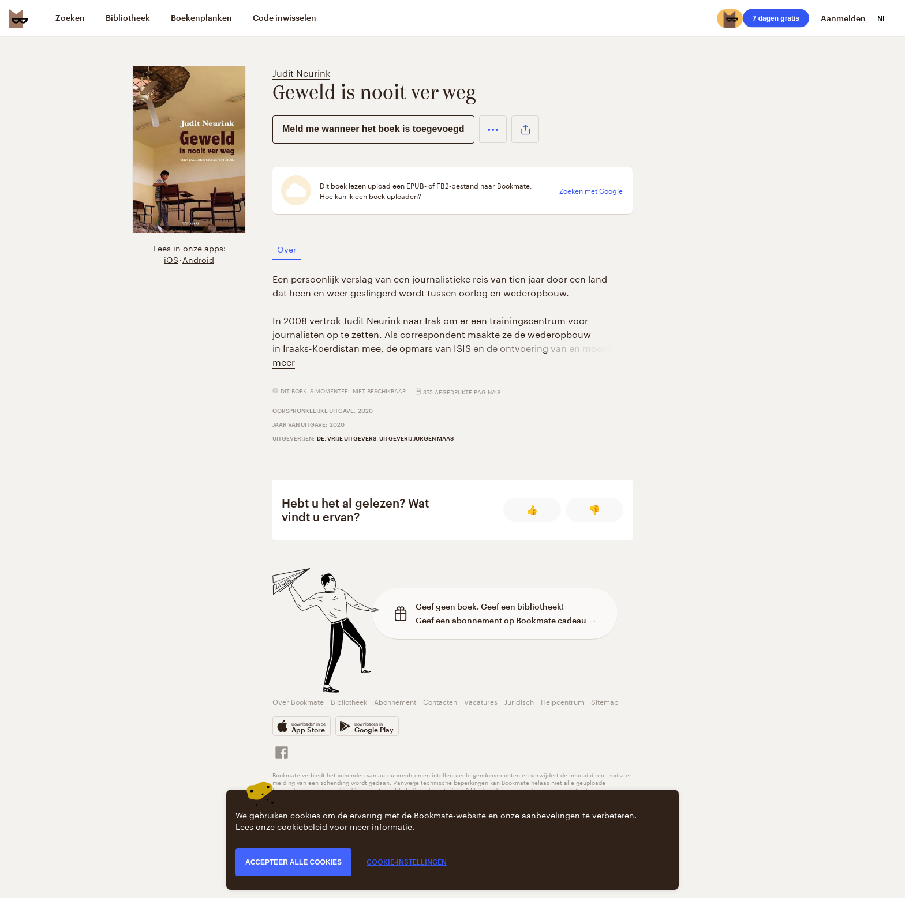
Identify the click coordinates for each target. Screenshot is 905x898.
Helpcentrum (562, 701)
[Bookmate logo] (18, 18)
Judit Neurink (301, 72)
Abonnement (395, 701)
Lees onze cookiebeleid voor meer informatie (323, 826)
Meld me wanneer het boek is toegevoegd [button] (373, 129)
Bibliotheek (349, 701)
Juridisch (519, 701)
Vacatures (481, 701)
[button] (493, 129)
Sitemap (605, 701)
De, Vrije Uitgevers (346, 438)
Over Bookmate (298, 701)
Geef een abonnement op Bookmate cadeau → (506, 620)
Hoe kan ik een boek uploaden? (370, 195)
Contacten (440, 701)
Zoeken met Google (591, 190)
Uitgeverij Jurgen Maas (416, 438)
